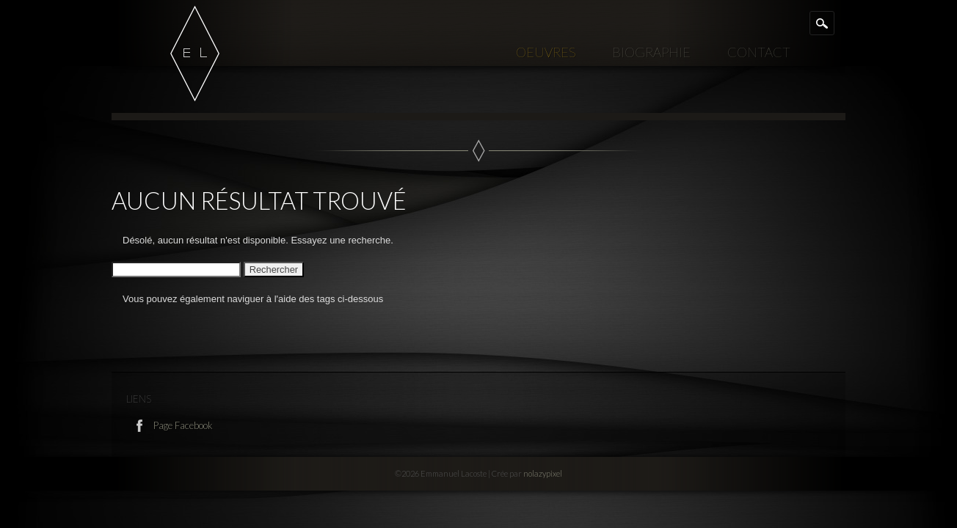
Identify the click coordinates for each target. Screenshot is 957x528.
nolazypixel (542, 473)
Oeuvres (545, 52)
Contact (758, 52)
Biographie (651, 52)
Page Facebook (182, 425)
